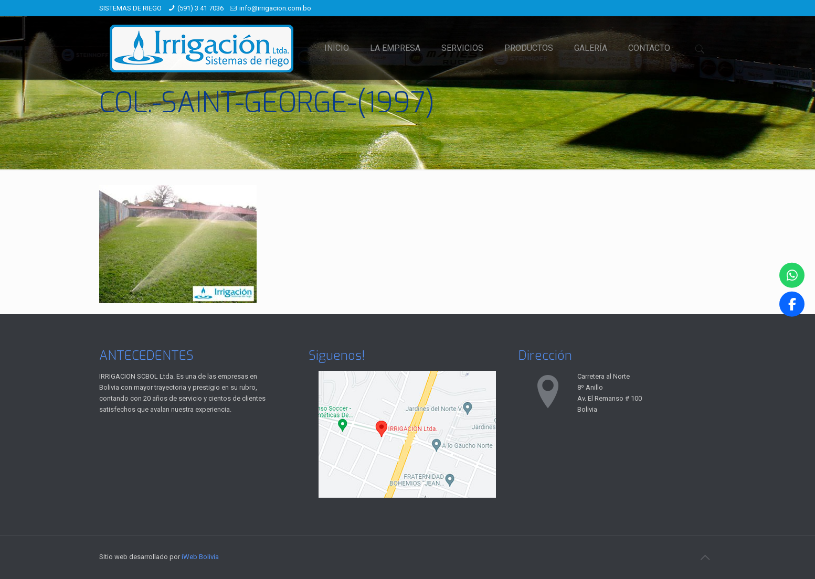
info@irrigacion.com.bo (275, 8)
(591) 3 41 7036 (200, 8)
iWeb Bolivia (200, 557)
